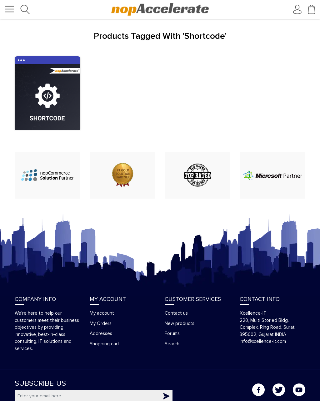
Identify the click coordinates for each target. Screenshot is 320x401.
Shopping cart (104, 344)
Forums (172, 333)
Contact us (176, 313)
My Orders (101, 323)
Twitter (278, 389)
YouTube (299, 389)
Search (172, 344)
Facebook (258, 389)
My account (102, 313)
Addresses (101, 333)
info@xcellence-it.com (263, 341)
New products (179, 323)
